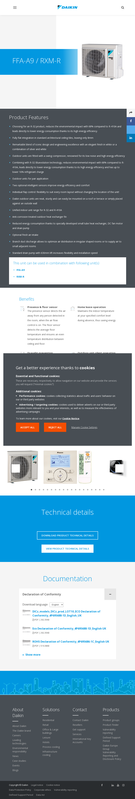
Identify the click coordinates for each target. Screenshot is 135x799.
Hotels (46, 742)
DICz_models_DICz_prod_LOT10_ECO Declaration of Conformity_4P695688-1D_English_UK (66, 613)
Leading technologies (19, 741)
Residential (48, 720)
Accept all (27, 427)
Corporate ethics (42, 789)
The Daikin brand (21, 730)
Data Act (40, 794)
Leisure (46, 737)
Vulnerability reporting (109, 731)
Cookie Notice (70, 418)
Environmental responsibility (20, 749)
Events (16, 765)
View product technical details (67, 548)
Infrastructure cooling (49, 753)
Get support (79, 729)
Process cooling (51, 746)
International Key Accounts (82, 740)
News (15, 756)
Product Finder (111, 724)
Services (77, 734)
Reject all (55, 427)
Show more (32, 654)
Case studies (19, 760)
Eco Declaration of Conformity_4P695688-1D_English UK (69, 628)
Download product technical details (67, 535)
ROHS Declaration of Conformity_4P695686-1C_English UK (70, 641)
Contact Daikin (80, 720)
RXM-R (20, 276)
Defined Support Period (111, 739)
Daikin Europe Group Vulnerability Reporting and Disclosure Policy (112, 752)
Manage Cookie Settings (84, 427)
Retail (45, 724)
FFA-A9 (21, 270)
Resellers (77, 724)
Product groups (111, 720)
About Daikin (19, 726)
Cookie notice (53, 784)
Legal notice (37, 784)
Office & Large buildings (50, 731)
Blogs (15, 770)
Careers (16, 735)
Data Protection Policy (20, 789)
